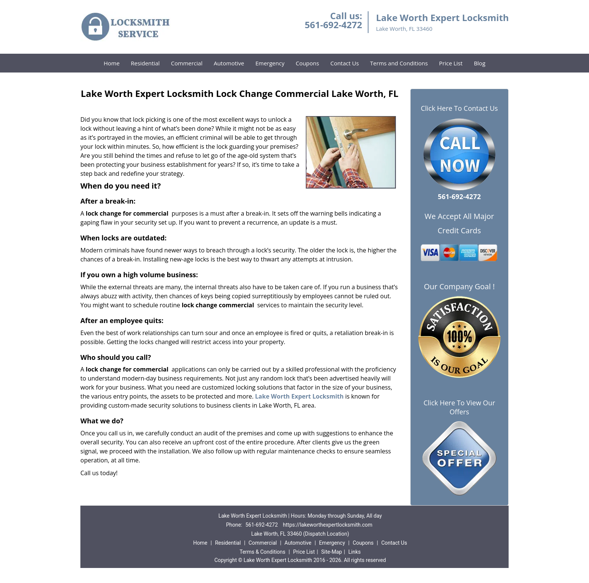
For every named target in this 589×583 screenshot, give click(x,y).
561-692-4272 (333, 24)
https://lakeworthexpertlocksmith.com (327, 525)
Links (354, 552)
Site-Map (331, 552)
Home (111, 63)
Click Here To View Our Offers (459, 407)
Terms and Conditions (399, 63)
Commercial (186, 63)
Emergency (269, 63)
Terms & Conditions (262, 552)
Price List (451, 63)
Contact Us (344, 63)
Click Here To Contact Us (459, 108)
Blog (479, 63)
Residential (145, 63)
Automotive (229, 63)
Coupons (307, 63)
